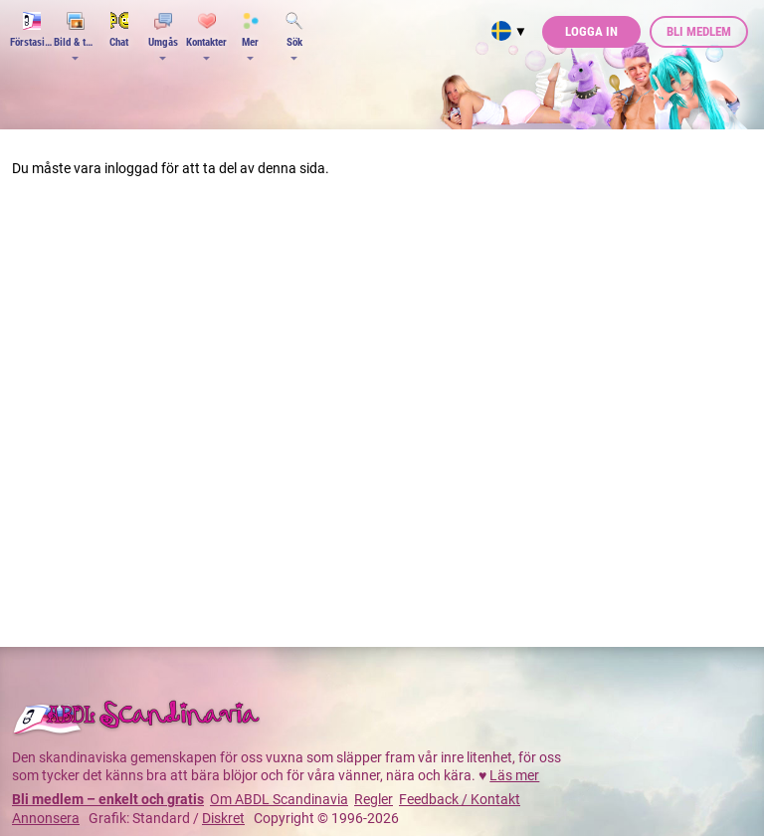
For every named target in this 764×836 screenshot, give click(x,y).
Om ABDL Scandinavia (279, 799)
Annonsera (46, 818)
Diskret (223, 818)
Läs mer (514, 775)
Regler (373, 799)
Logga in (591, 31)
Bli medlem (699, 31)
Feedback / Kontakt (459, 799)
